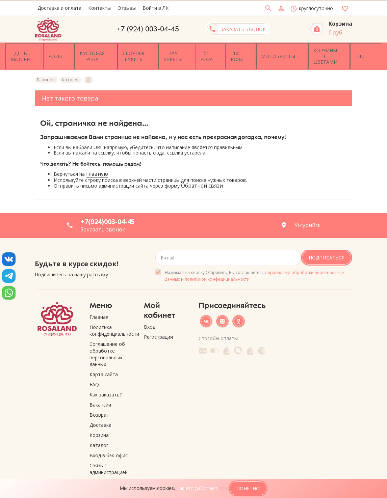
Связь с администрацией (108, 461)
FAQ (94, 377)
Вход (149, 319)
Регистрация (158, 329)
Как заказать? (105, 387)
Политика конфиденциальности (111, 322)
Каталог (98, 437)
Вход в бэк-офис (108, 447)
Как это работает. (197, 488)
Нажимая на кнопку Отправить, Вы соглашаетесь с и (254, 268)
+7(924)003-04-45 (107, 213)
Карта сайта (103, 366)
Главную (97, 166)
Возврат (99, 407)
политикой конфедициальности (217, 271)
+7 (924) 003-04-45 (148, 29)
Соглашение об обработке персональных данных (107, 346)
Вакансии (100, 397)
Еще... (340, 52)
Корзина (99, 427)
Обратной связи (202, 178)
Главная (98, 309)
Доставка (100, 417)
